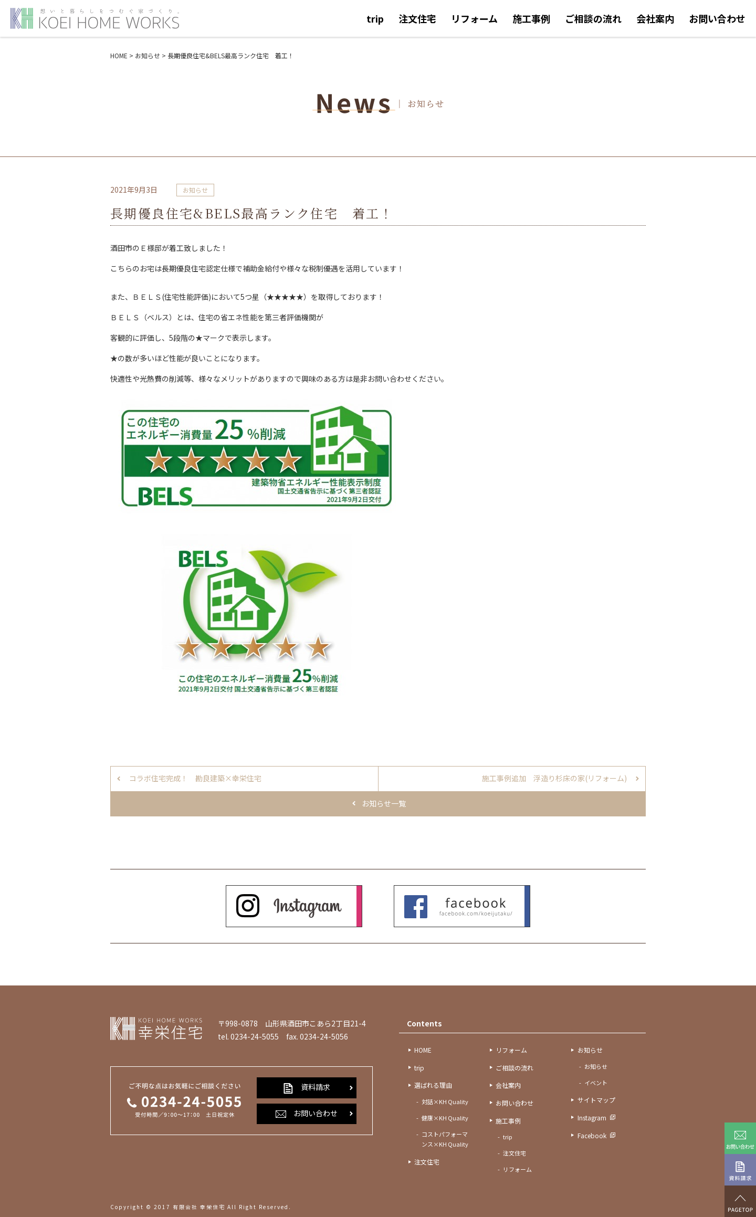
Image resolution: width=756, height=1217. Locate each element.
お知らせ (195, 189)
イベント (595, 1082)
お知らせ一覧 (384, 803)
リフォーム (474, 18)
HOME (423, 1049)
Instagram (592, 1117)
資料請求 (306, 1087)
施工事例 (531, 18)
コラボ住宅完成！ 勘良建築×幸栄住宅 (195, 778)
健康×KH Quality (445, 1118)
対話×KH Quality (445, 1101)
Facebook (592, 1135)
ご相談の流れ (593, 18)
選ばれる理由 (433, 1084)
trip (375, 18)
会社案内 (655, 18)
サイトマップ (596, 1099)
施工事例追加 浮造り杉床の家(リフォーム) (554, 778)
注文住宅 (417, 18)
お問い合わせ (717, 18)
